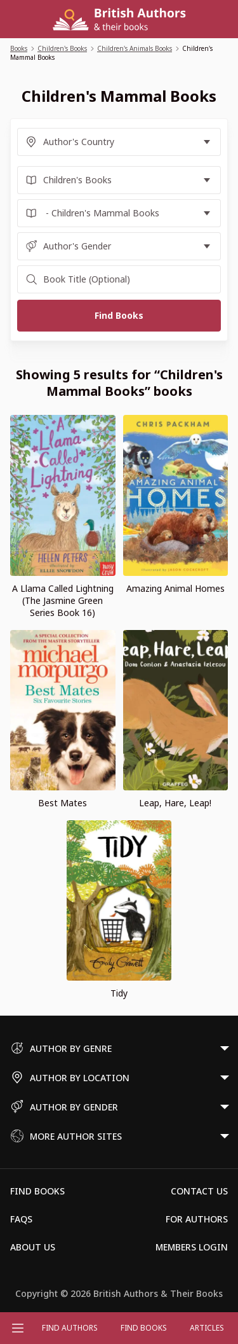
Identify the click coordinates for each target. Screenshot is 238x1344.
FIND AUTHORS (70, 1327)
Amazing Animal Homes (175, 588)
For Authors (197, 1219)
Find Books (144, 1327)
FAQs (21, 1219)
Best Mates (62, 803)
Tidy (119, 993)
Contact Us (199, 1191)
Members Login (191, 1247)
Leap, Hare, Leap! (175, 803)
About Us (32, 1247)
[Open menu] (17, 1328)
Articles (207, 1327)
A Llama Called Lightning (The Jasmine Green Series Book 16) (63, 600)
